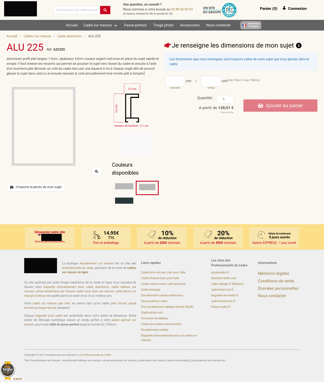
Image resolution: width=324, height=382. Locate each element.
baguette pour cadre (49, 315)
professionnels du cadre (78, 268)
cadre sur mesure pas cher (51, 303)
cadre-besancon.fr (223, 301)
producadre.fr (220, 272)
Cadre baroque (150, 289)
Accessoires (190, 25)
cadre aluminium (97, 287)
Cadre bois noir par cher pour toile (163, 272)
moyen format (47, 308)
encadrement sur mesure (97, 263)
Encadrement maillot (154, 330)
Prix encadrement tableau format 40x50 (167, 307)
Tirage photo (163, 25)
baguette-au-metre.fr (224, 295)
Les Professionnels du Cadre (94, 354)
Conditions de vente (276, 281)
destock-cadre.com (223, 278)
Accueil (72, 25)
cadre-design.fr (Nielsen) (227, 284)
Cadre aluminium (69, 36)
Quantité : (205, 98)
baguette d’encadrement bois (63, 287)
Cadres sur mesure (37, 36)
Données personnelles (278, 288)
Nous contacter (218, 25)
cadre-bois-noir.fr (222, 289)
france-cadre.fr (220, 307)
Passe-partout (135, 25)
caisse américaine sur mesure (55, 291)
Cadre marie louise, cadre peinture (163, 284)
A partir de (216, 107)
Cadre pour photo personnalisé (161, 324)
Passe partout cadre (154, 301)
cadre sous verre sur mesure (95, 291)
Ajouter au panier (280, 105)
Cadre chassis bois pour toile (160, 278)
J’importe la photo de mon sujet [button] (36, 187)
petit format (119, 303)
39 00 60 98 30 (182, 9)
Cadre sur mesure (97, 25)
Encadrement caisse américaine (162, 295)
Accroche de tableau (154, 318)
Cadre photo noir (152, 312)
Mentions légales (273, 273)
